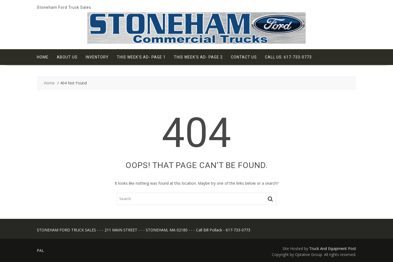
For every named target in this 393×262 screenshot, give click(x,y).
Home (43, 57)
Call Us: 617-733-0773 (288, 57)
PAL (40, 250)
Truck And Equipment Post (332, 248)
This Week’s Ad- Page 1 (141, 57)
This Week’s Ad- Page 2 (198, 57)
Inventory (97, 57)
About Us (67, 57)
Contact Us (244, 57)
